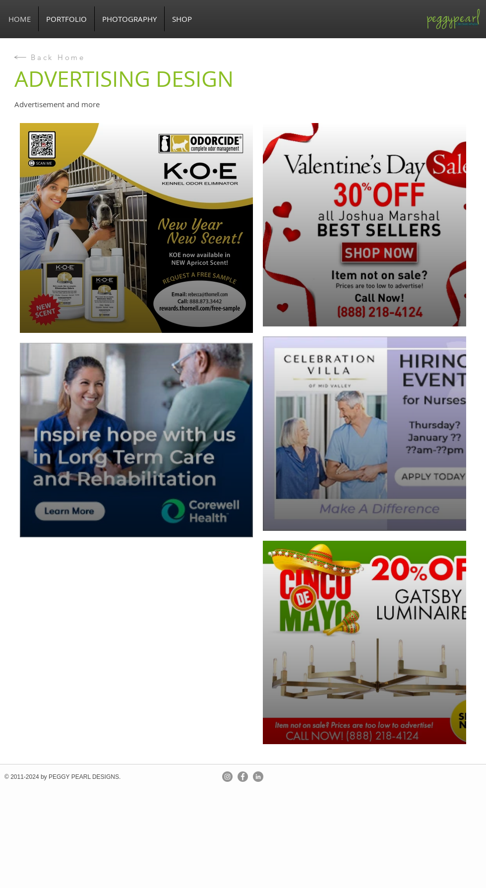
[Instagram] (227, 776)
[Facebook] (243, 776)
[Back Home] (49, 57)
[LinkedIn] (258, 776)
